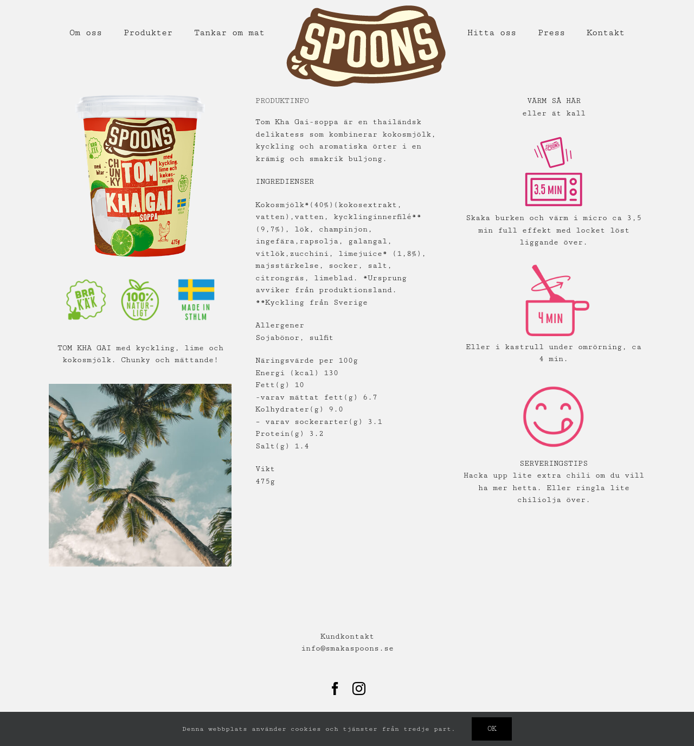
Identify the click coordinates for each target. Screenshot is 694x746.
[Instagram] (358, 688)
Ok (491, 728)
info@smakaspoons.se (347, 648)
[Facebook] (335, 688)
